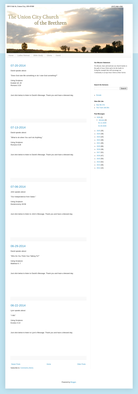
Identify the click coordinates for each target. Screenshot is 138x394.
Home (10, 55)
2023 (99, 137)
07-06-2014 (18, 186)
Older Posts (81, 364)
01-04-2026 (102, 126)
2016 (99, 156)
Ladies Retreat (23, 55)
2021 (99, 143)
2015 (99, 159)
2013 (99, 165)
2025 (99, 131)
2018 (99, 149)
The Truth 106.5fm (102, 108)
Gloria (49, 55)
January (102, 120)
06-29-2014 (18, 246)
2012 (99, 168)
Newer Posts (15, 364)
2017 (99, 152)
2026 (99, 117)
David (58, 55)
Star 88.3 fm (100, 105)
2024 (99, 134)
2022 (99, 140)
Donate (98, 95)
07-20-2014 (18, 65)
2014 (99, 162)
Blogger (73, 382)
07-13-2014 (18, 127)
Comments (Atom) (26, 368)
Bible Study (38, 55)
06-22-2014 (18, 305)
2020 (99, 146)
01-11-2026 (102, 123)
